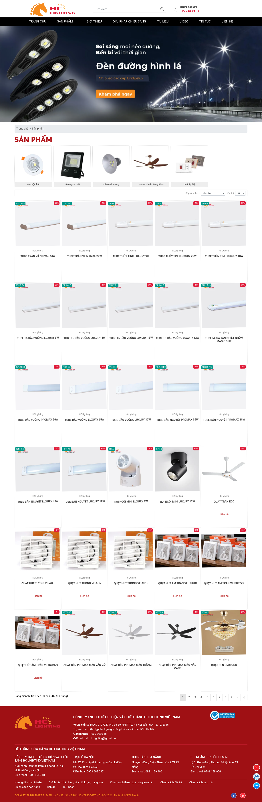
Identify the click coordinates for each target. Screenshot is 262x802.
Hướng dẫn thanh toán (28, 782)
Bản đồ (51, 787)
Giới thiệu (94, 21)
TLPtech (133, 795)
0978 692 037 (95, 771)
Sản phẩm (66, 21)
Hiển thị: (230, 193)
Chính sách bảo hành (27, 787)
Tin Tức (205, 21)
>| (244, 697)
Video (184, 21)
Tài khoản (68, 787)
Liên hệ (227, 21)
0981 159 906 (154, 771)
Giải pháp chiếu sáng (129, 21)
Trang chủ (37, 21)
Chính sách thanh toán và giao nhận (131, 782)
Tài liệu (163, 21)
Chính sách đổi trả (171, 782)
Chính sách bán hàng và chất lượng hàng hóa (76, 782)
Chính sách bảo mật (201, 782)
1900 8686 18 (36, 775)
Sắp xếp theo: (193, 193)
